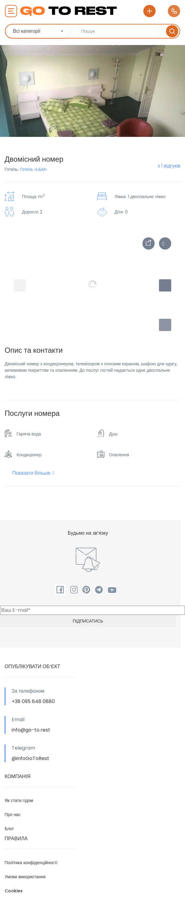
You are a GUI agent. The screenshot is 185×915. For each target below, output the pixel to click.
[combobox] (38, 31)
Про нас (13, 814)
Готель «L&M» (33, 169)
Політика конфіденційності (31, 863)
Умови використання (25, 877)
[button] (165, 325)
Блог (9, 829)
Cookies (14, 891)
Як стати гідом (19, 800)
